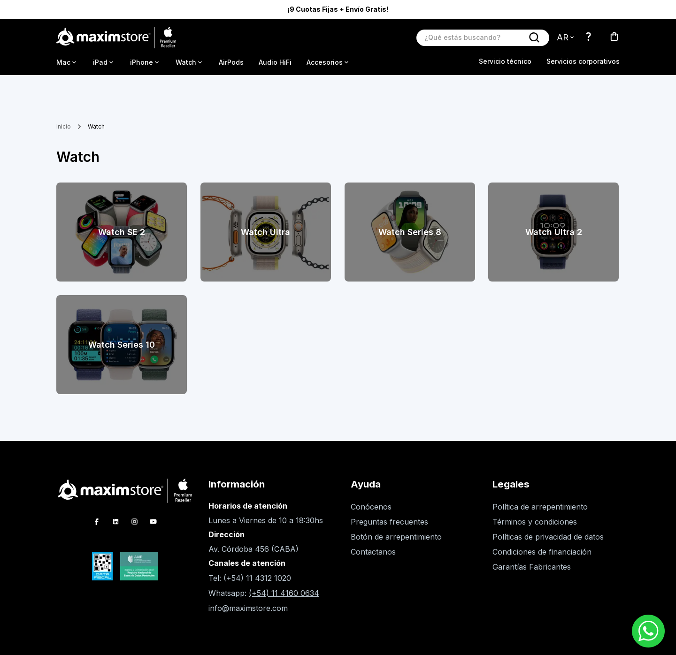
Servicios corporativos (583, 61)
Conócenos (371, 506)
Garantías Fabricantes (531, 566)
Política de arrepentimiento (540, 506)
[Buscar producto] (473, 37)
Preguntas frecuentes (389, 521)
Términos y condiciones (534, 521)
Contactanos (373, 551)
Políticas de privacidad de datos (548, 536)
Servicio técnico (505, 61)
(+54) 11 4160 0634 (284, 593)
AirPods (231, 62)
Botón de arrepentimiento (396, 536)
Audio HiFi (275, 62)
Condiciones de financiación (542, 551)
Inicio (63, 126)
